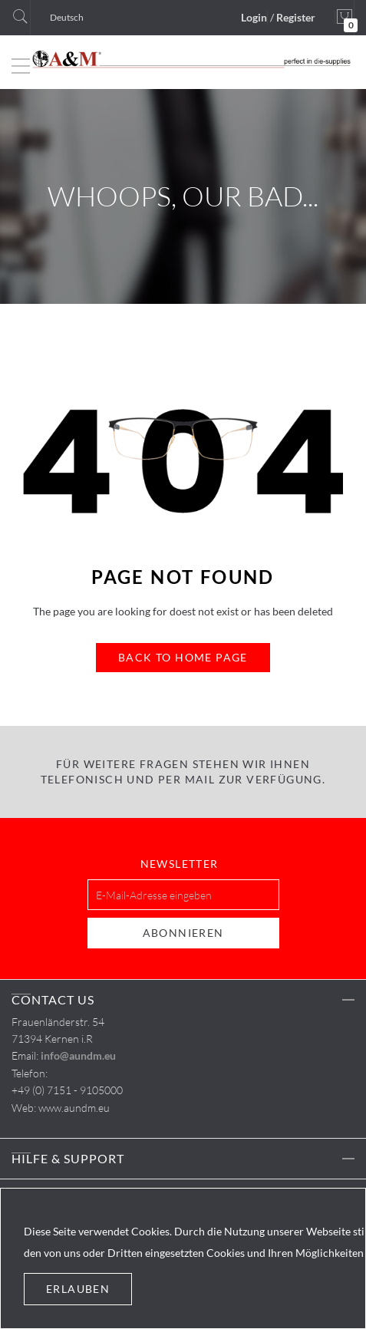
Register (295, 17)
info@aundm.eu (78, 1055)
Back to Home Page (183, 657)
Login (254, 17)
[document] (183, 1258)
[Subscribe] (183, 933)
